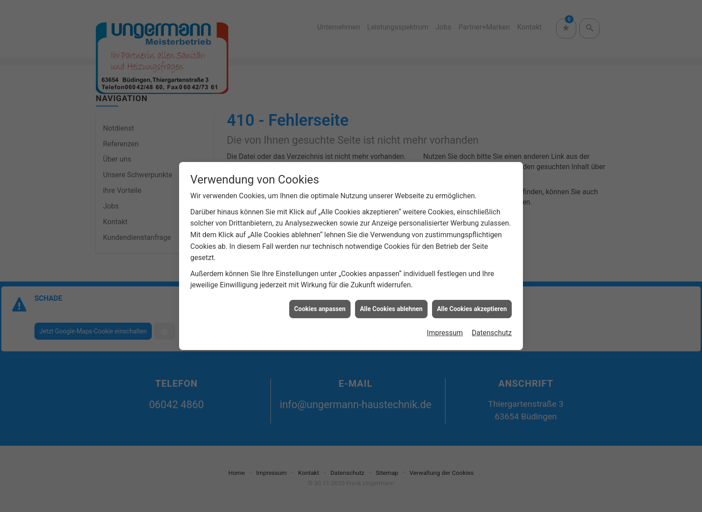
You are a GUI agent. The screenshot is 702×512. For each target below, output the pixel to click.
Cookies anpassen (320, 306)
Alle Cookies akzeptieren (472, 306)
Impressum (445, 330)
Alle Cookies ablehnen (391, 306)
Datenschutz (492, 330)
